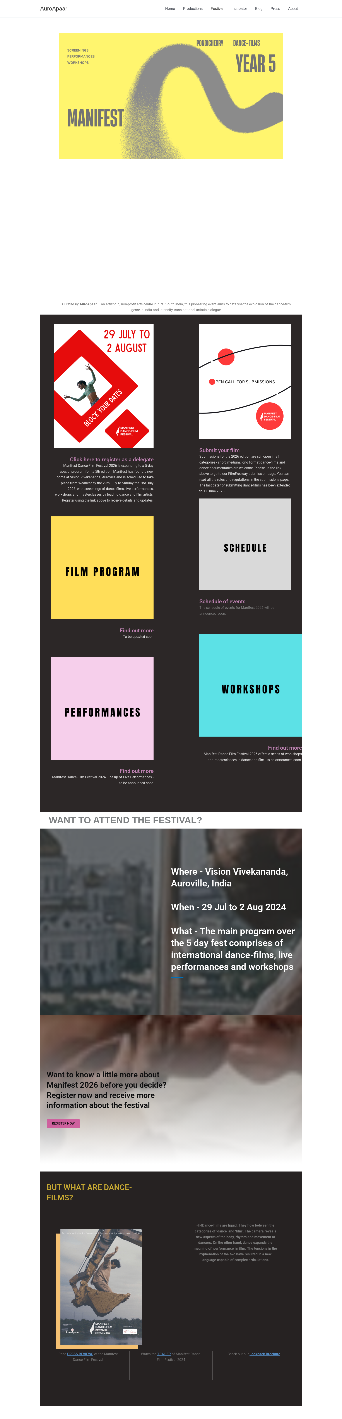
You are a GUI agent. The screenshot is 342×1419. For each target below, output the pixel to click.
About (293, 9)
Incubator (241, 9)
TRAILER (164, 1354)
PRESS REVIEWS (80, 1354)
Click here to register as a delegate (112, 459)
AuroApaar (53, 8)
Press (276, 9)
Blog (260, 9)
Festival (220, 9)
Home (174, 9)
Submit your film (219, 450)
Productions (196, 9)
